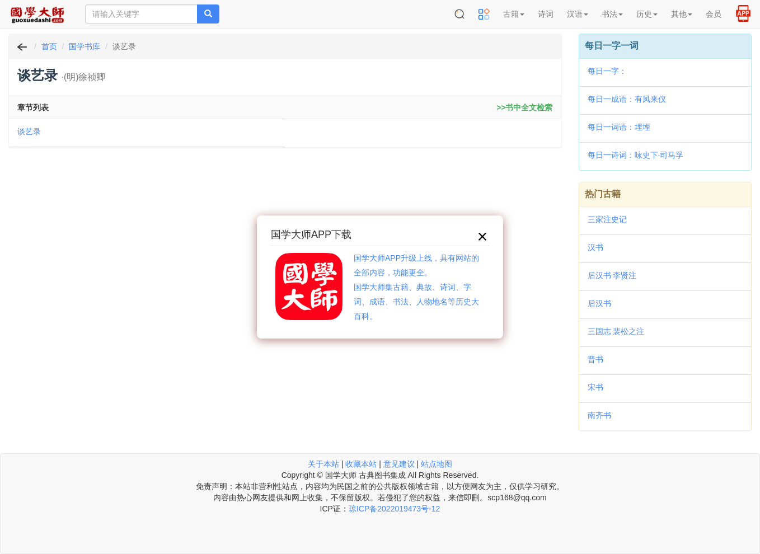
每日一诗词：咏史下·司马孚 (636, 155)
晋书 (595, 359)
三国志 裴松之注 (616, 331)
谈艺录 (29, 131)
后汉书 (599, 303)
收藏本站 (361, 463)
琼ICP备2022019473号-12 (394, 508)
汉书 (595, 247)
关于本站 (323, 463)
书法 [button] (612, 14)
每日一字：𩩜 (607, 71)
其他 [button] (681, 14)
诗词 (545, 14)
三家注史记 (607, 219)
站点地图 (436, 463)
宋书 (595, 387)
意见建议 (399, 463)
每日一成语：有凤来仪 (627, 99)
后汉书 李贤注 (612, 275)
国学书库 (84, 46)
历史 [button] (647, 14)
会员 (713, 14)
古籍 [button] (513, 14)
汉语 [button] (577, 14)
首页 (49, 46)
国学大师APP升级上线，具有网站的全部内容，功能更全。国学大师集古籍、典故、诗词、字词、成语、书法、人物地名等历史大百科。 (416, 287)
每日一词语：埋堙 (619, 127)
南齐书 (599, 415)
